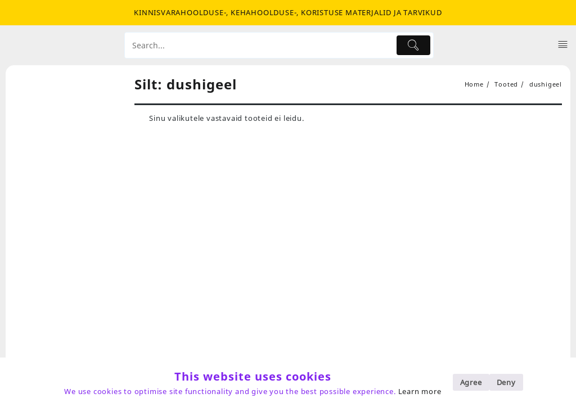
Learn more (420, 391)
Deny (506, 382)
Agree (471, 382)
